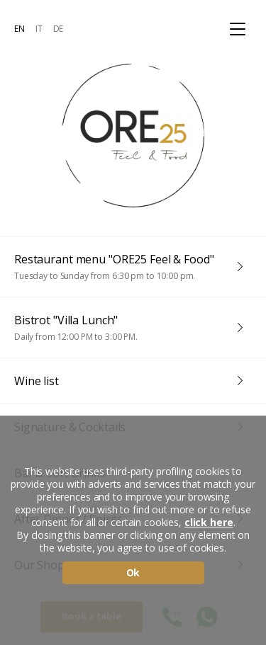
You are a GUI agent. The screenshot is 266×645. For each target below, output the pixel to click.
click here (208, 522)
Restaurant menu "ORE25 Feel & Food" (126, 266)
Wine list (36, 381)
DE (58, 29)
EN (19, 29)
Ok (133, 572)
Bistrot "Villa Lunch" (126, 327)
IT (39, 29)
